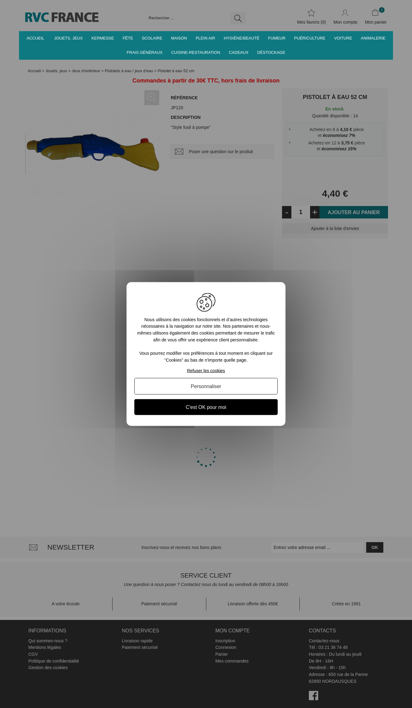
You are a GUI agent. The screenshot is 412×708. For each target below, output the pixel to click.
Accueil (35, 38)
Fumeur (276, 38)
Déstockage (271, 52)
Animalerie (373, 38)
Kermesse (102, 38)
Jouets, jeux (68, 38)
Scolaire (152, 38)
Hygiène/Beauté (241, 38)
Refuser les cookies (206, 370)
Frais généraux (145, 52)
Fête (128, 38)
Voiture (343, 38)
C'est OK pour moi (206, 407)
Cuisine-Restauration (195, 52)
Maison (179, 38)
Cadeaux (238, 52)
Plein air (205, 38)
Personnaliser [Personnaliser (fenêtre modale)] (206, 386)
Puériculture (309, 38)
